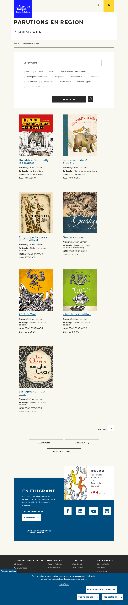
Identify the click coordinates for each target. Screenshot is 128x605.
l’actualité (44, 443)
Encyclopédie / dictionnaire (37, 77)
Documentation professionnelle (73, 72)
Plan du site (101, 568)
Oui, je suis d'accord (99, 591)
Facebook (68, 511)
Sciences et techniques (35, 87)
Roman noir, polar (84, 82)
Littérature (94, 77)
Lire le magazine (96, 493)
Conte (51, 72)
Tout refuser (85, 598)
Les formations (62, 452)
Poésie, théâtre (65, 82)
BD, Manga (39, 72)
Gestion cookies (8, 572)
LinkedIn (80, 511)
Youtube (93, 511)
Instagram (107, 511)
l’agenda (80, 443)
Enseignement (59, 77)
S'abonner (29, 517)
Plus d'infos (64, 585)
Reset (90, 99)
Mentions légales (103, 564)
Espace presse (102, 571)
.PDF (104, 429)
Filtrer (67, 99)
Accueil (17, 44)
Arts (27, 72)
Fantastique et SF (77, 77)
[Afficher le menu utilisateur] (109, 6)
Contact (20, 564)
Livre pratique (48, 82)
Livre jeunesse (31, 82)
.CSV (99, 429)
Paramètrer (111, 598)
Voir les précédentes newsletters (39, 532)
